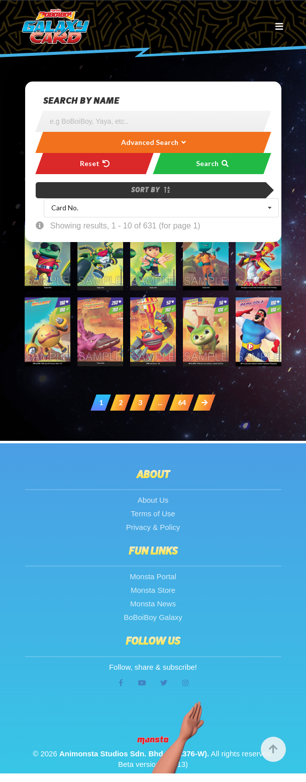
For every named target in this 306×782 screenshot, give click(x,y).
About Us (153, 500)
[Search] (153, 121)
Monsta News (153, 603)
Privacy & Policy (153, 527)
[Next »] (204, 403)
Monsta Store (153, 590)
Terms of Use (153, 513)
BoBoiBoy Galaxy (153, 617)
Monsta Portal (153, 576)
